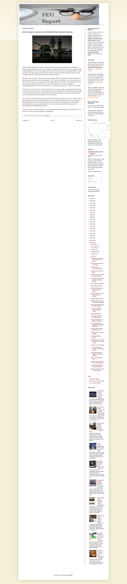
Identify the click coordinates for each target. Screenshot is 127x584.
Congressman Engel (31, 104)
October (93, 249)
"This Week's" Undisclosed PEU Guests (100, 446)
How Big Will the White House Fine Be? (97, 329)
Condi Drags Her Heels (97, 298)
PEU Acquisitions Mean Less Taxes (97, 264)
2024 (91, 203)
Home (52, 120)
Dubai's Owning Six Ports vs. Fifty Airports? (97, 369)
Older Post (78, 120)
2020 (91, 212)
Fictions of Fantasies (100, 551)
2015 (91, 224)
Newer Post (26, 120)
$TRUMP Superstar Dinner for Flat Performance (100, 464)
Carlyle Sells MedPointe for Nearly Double (97, 366)
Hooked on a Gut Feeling (97, 345)
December (94, 244)
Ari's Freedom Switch (95, 383)
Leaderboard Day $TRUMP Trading (100, 500)
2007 (91, 242)
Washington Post (30, 74)
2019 (91, 215)
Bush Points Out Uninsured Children (96, 268)
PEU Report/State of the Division (96, 152)
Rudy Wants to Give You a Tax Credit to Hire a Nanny (98, 260)
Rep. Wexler (64, 102)
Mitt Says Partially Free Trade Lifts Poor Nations (97, 290)
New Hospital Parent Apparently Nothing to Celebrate (97, 325)
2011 (91, 233)
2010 (91, 235)
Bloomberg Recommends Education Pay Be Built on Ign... (97, 341)
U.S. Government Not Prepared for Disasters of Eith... (97, 349)
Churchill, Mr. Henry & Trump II (100, 392)
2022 (91, 207)
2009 (91, 238)
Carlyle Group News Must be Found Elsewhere (97, 362)
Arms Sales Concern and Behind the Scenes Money (97, 280)
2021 (91, 210)
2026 (91, 198)
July (92, 256)
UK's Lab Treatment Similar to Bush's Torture (96, 310)
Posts (91, 178)
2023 (91, 205)
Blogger (71, 575)
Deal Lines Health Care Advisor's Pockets (97, 320)
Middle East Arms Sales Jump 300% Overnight (97, 301)
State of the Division (94, 379)
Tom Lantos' (50, 100)
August (93, 254)
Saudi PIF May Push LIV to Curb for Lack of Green (100, 536)
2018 (91, 217)
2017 (91, 219)
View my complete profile (94, 171)
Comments (92, 181)
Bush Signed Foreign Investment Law (96, 316)
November (94, 247)
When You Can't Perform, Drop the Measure (97, 275)
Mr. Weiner (46, 102)
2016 (91, 221)
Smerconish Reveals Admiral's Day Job (100, 482)
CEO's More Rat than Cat (97, 283)
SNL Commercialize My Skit (96, 381)
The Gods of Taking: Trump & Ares (101, 408)
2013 (91, 228)
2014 (91, 226)
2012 (91, 231)
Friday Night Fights (96, 313)
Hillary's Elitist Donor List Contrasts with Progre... (97, 295)
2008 (91, 240)
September (94, 251)
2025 (91, 201)
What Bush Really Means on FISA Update (97, 305)
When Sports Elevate (96, 286)
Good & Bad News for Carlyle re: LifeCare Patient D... (96, 354)
